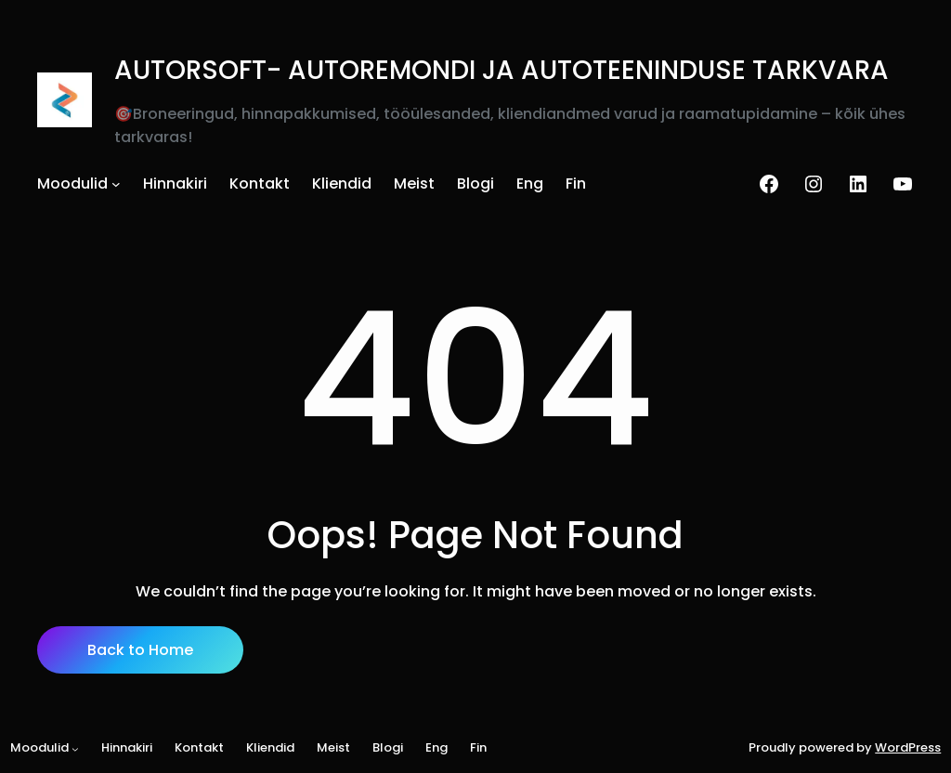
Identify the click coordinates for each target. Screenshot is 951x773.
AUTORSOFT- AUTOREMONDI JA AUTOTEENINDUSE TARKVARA (501, 70)
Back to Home (140, 650)
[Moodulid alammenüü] (116, 184)
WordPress (908, 747)
